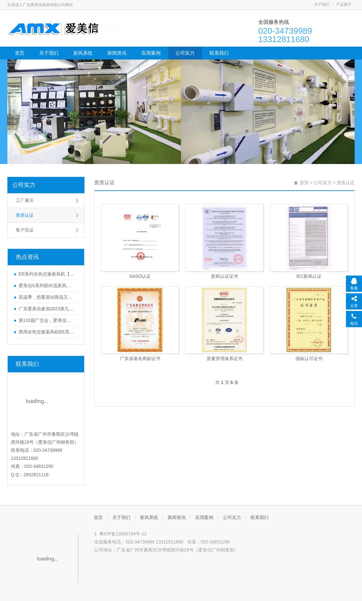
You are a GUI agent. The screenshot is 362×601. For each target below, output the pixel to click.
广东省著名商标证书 (140, 358)
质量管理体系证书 (225, 358)
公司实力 (185, 53)
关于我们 (322, 4)
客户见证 (25, 229)
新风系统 (83, 53)
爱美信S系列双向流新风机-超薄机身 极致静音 (47, 285)
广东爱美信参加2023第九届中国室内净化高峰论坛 (47, 308)
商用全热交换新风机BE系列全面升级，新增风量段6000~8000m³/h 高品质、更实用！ (47, 331)
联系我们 (219, 53)
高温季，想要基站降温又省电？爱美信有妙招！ (47, 297)
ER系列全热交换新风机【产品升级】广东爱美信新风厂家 (47, 274)
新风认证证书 (224, 276)
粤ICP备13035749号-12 (123, 533)
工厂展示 (25, 200)
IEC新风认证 (309, 276)
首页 (19, 53)
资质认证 (25, 215)
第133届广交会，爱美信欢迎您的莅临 (47, 320)
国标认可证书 (309, 358)
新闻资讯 (117, 53)
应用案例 (151, 53)
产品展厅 (343, 4)
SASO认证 (140, 276)
